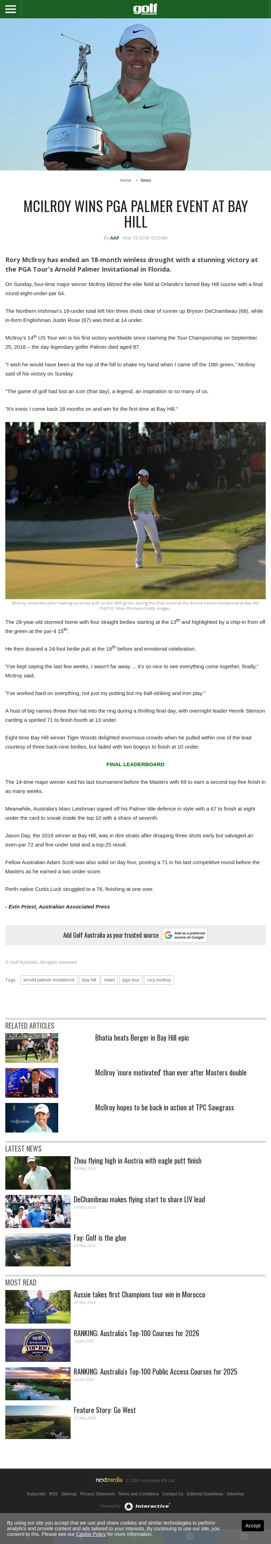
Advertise (235, 1494)
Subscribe (36, 1494)
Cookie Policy (91, 1534)
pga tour (130, 979)
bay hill (89, 979)
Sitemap (69, 1494)
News (145, 180)
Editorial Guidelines (205, 1494)
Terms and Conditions (138, 1494)
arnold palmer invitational (48, 979)
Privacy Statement (97, 1494)
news (109, 979)
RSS (53, 1494)
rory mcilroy (159, 979)
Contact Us (172, 1494)
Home (125, 180)
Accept (252, 1526)
